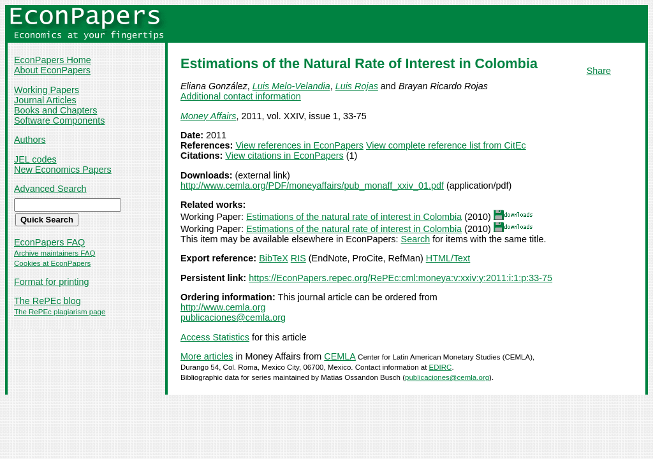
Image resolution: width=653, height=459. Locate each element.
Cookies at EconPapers (52, 263)
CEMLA (340, 356)
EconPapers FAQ (49, 242)
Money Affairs (208, 116)
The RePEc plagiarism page (59, 312)
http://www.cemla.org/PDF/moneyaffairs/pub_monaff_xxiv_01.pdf (312, 185)
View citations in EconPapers (284, 155)
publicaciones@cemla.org (233, 317)
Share (599, 71)
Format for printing (51, 282)
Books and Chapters (55, 110)
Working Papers (46, 90)
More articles (206, 356)
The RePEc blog (47, 301)
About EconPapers (52, 70)
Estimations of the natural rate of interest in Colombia (354, 217)
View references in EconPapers (299, 145)
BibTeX (273, 258)
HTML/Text (448, 258)
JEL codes (35, 159)
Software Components (59, 120)
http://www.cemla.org (223, 307)
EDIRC (440, 367)
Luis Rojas (356, 86)
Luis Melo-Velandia (291, 86)
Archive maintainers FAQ (54, 253)
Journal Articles (45, 100)
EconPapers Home (52, 60)
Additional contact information (240, 96)
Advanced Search (50, 189)
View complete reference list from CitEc (446, 145)
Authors (30, 140)
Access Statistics (214, 337)
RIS (298, 258)
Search (415, 239)
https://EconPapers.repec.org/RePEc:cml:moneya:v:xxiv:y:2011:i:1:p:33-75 (400, 278)
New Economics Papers (63, 169)
